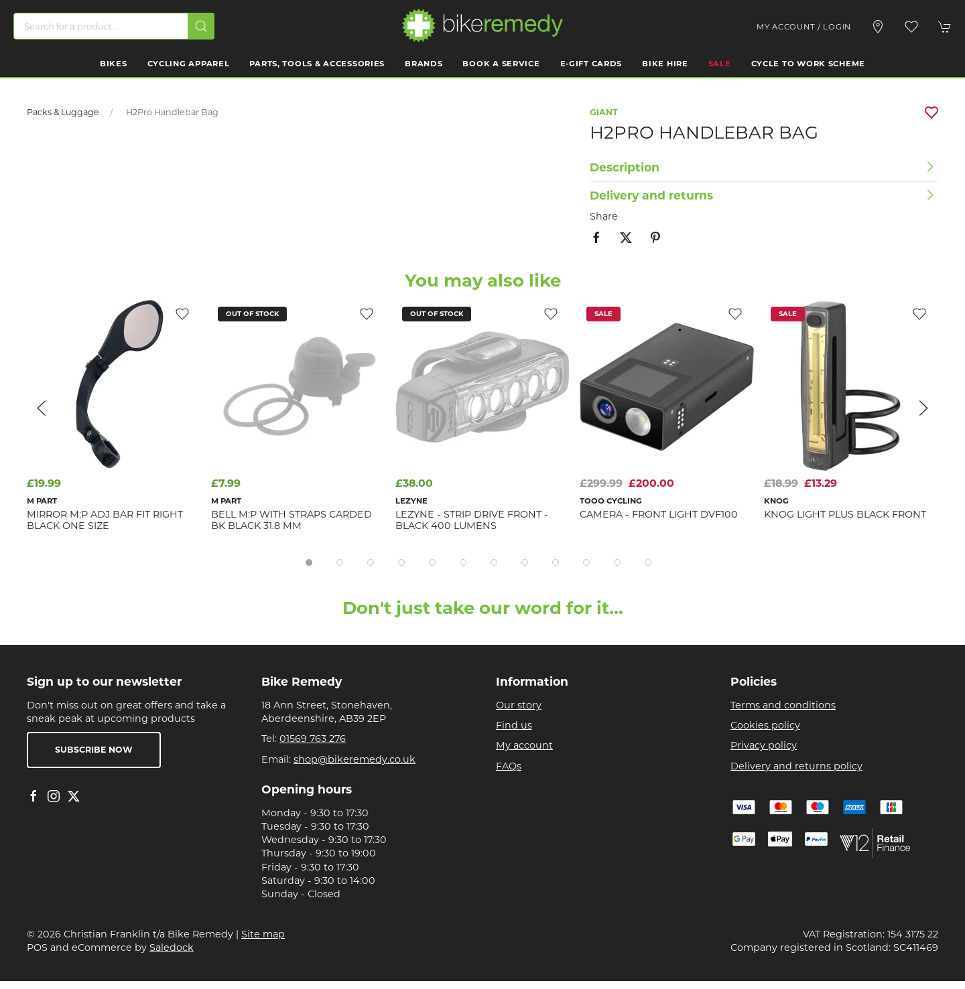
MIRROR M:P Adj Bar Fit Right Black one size (105, 520)
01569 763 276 (312, 739)
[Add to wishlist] (551, 313)
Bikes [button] (113, 63)
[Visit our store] (878, 27)
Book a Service (500, 63)
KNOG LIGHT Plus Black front (845, 514)
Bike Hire (665, 63)
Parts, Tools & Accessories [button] (317, 63)
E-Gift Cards (591, 63)
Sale (719, 63)
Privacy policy (763, 745)
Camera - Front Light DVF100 (659, 514)
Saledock (171, 947)
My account (524, 745)
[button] (911, 27)
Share (604, 216)
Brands (423, 63)
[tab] (309, 562)
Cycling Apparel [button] (188, 63)
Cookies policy (765, 725)
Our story (518, 705)
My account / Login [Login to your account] (804, 26)
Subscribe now (94, 750)
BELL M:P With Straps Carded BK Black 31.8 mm (291, 520)
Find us (514, 725)
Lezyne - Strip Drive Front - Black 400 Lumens (471, 520)
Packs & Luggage (63, 112)
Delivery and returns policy (796, 766)
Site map (263, 934)
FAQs (508, 766)
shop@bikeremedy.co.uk (354, 759)
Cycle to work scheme (808, 63)
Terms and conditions (783, 705)
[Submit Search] (201, 26)
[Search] (113, 26)
